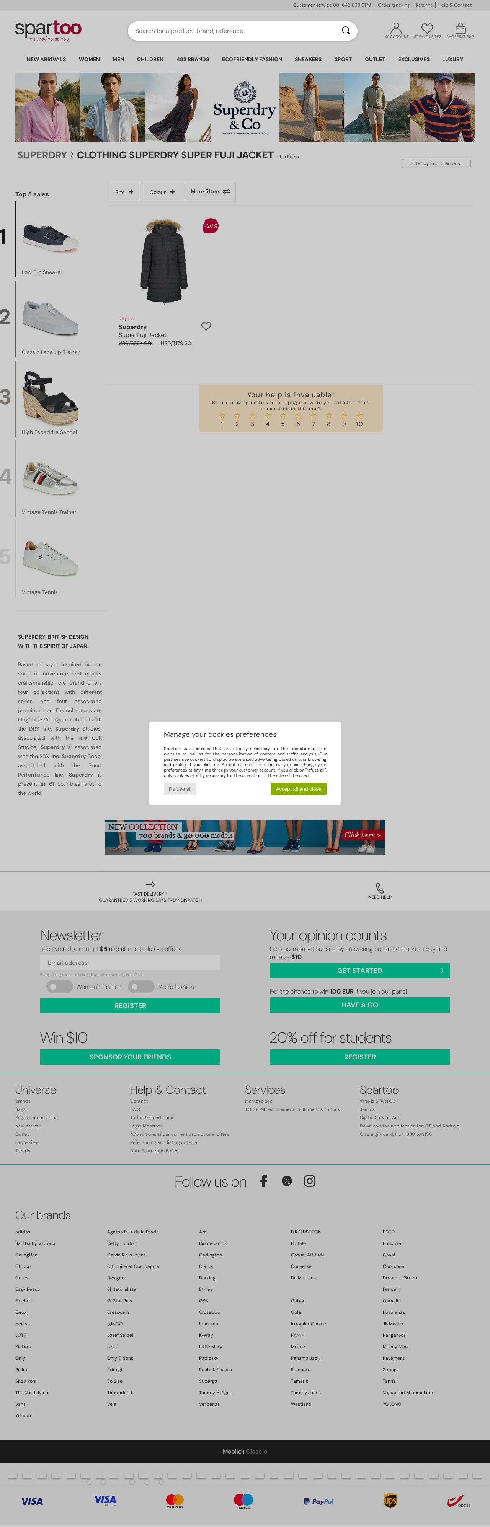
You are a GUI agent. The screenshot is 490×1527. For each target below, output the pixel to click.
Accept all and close (299, 789)
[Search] (346, 31)
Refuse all (180, 789)
